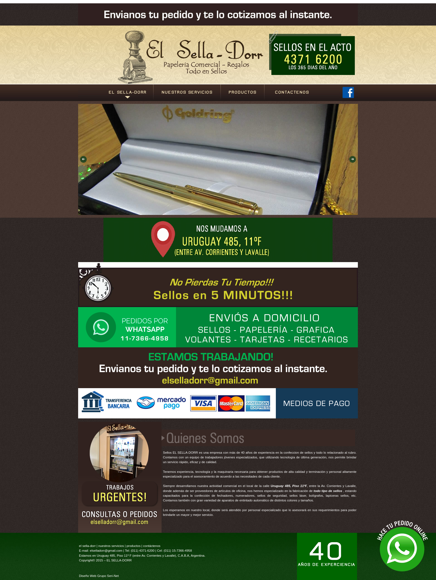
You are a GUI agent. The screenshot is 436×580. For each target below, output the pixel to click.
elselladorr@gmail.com (106, 550)
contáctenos (151, 546)
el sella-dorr (87, 546)
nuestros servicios (111, 546)
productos (134, 546)
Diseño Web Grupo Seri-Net (99, 576)
